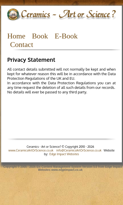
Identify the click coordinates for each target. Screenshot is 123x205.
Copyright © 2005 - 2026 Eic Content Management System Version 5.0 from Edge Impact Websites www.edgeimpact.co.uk (61, 168)
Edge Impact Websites (64, 154)
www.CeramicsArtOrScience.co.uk (31, 150)
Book (40, 36)
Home (16, 36)
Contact (21, 44)
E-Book (66, 36)
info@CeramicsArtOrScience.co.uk (79, 150)
